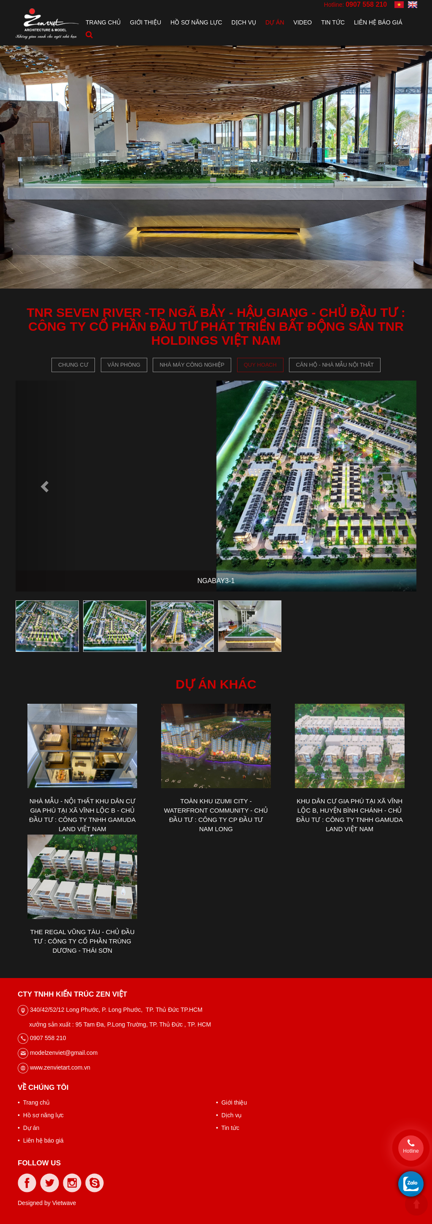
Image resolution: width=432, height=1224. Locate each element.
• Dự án (28, 1127)
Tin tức (333, 22)
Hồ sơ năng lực (196, 22)
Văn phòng (124, 365)
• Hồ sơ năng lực (41, 1115)
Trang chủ (103, 22)
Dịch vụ (244, 22)
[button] (46, 486)
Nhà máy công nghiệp (191, 365)
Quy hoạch (260, 365)
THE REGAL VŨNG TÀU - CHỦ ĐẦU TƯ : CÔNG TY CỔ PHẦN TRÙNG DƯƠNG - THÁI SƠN (82, 941)
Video (303, 22)
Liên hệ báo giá (378, 22)
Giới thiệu (145, 22)
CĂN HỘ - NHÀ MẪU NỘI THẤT (335, 365)
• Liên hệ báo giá (41, 1140)
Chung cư (73, 365)
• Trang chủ (34, 1102)
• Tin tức (227, 1127)
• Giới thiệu (231, 1102)
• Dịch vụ (229, 1115)
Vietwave (64, 1203)
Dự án (274, 22)
